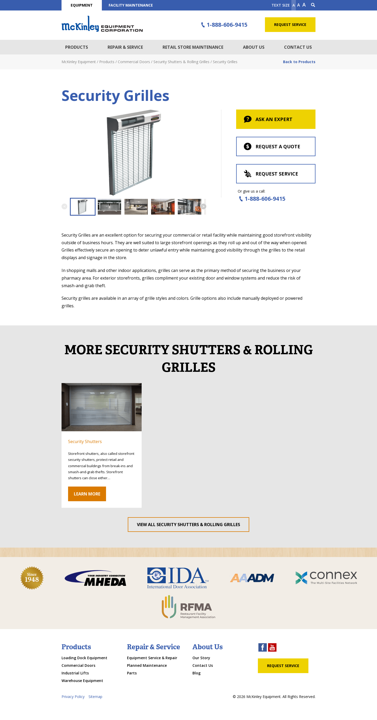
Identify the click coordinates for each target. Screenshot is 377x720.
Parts (132, 672)
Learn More (87, 494)
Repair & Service (125, 47)
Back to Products (299, 61)
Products (76, 47)
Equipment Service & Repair (152, 657)
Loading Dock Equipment (84, 657)
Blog (196, 672)
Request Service (290, 24)
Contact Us (298, 47)
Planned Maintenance (147, 665)
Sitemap (95, 696)
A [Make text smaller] (293, 5)
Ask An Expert (267, 119)
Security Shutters (85, 441)
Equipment (82, 5)
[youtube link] (272, 648)
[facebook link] (262, 648)
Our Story (201, 657)
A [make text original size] (298, 5)
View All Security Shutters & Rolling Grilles (188, 524)
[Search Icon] (313, 5)
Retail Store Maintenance (193, 47)
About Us (253, 47)
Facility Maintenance (131, 5)
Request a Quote (271, 147)
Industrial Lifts (75, 672)
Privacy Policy (73, 696)
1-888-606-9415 (223, 25)
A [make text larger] (304, 4)
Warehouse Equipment (82, 680)
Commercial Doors (78, 665)
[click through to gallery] (102, 407)
